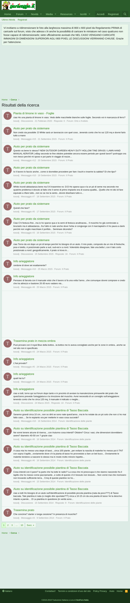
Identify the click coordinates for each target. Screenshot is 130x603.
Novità (34, 14)
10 (22, 525)
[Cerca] (125, 14)
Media (49, 14)
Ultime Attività (8, 19)
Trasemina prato (23, 510)
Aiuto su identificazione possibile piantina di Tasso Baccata (50, 410)
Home (7, 14)
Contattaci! (50, 591)
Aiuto (111, 591)
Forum (19, 14)
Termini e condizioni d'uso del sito (74, 591)
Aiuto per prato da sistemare (31, 128)
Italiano (7, 591)
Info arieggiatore (23, 261)
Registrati (22, 19)
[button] (26, 14)
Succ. (29, 525)
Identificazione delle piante (79, 421)
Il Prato (69, 139)
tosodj (16, 121)
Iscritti (83, 14)
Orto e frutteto (81, 121)
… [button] (17, 525)
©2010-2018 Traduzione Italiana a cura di (65, 600)
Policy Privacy (100, 591)
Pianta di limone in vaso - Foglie (33, 113)
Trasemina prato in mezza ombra (34, 340)
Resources (66, 14)
